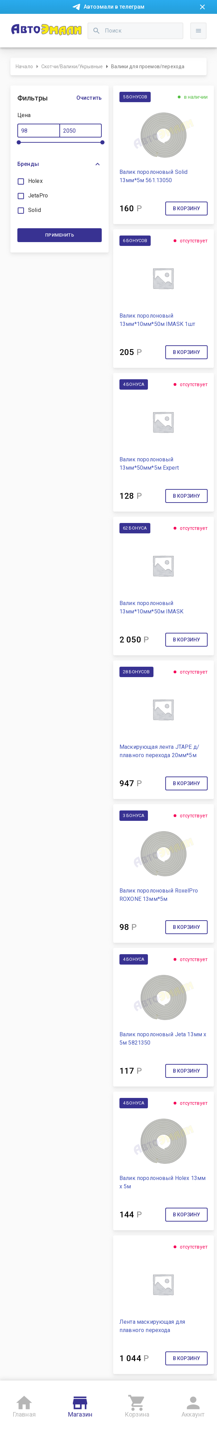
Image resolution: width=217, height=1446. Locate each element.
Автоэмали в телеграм (114, 6)
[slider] (19, 142)
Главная (24, 1405)
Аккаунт (193, 1405)
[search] (96, 30)
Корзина (137, 1405)
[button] (59, 164)
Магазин (80, 1405)
